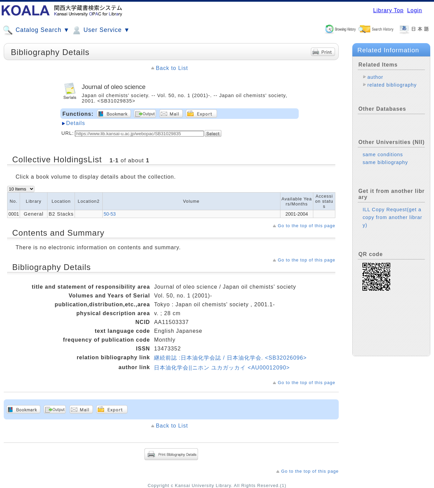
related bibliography (392, 85)
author (375, 77)
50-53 (110, 214)
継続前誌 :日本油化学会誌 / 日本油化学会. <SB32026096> (230, 358)
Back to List (172, 68)
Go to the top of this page (306, 225)
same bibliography (385, 162)
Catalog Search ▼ (36, 30)
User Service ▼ (100, 30)
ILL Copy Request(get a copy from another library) (392, 217)
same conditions (382, 154)
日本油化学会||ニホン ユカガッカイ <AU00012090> (222, 367)
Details (75, 123)
